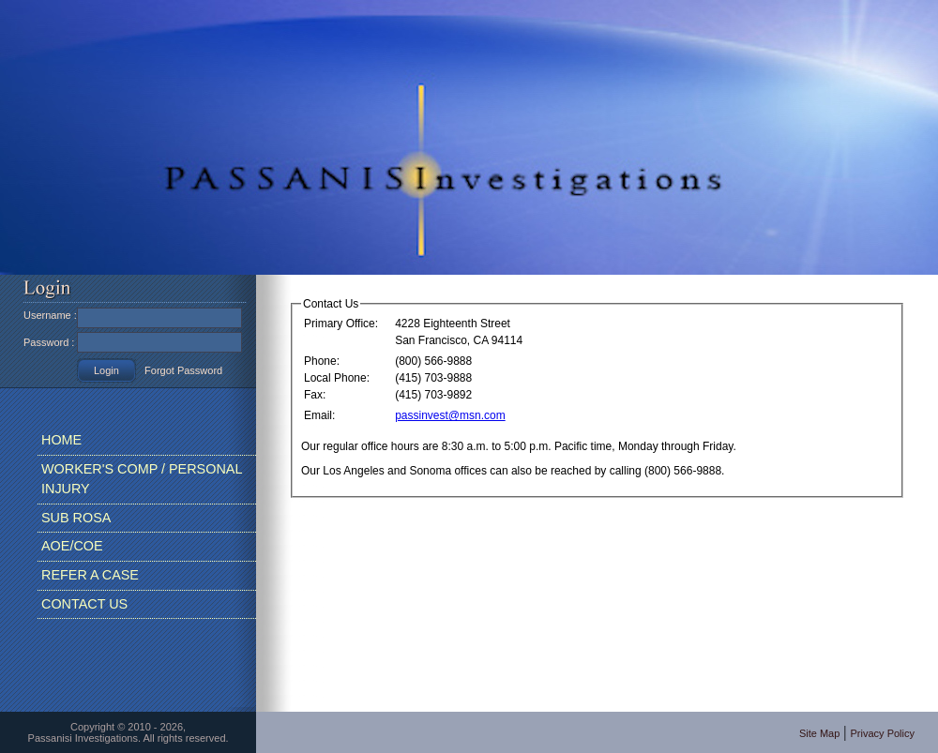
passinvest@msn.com (450, 415)
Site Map (819, 733)
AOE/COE (72, 545)
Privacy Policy (883, 733)
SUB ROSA (76, 517)
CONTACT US (84, 603)
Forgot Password (183, 370)
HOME (61, 439)
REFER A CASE (90, 574)
